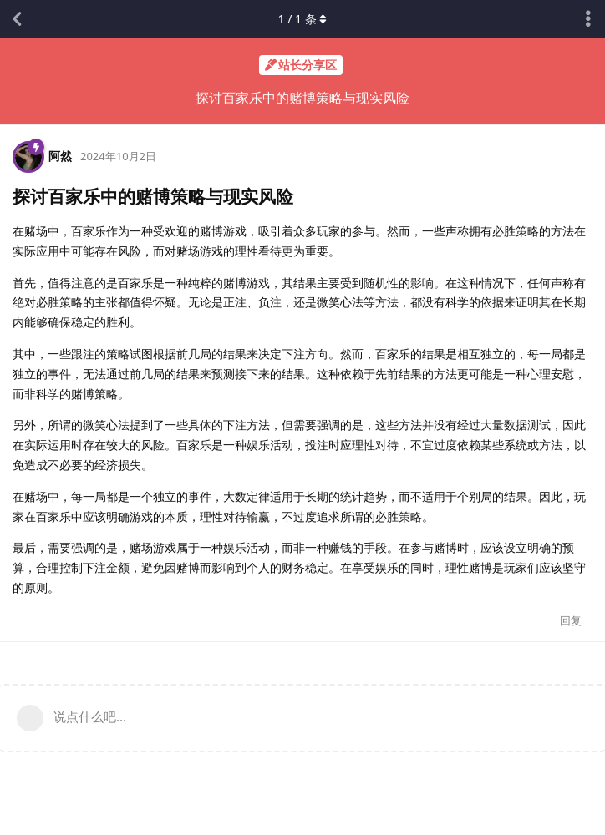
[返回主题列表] (16, 19)
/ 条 (303, 19)
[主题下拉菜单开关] (588, 19)
